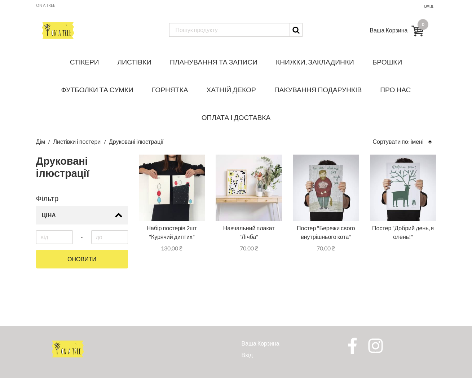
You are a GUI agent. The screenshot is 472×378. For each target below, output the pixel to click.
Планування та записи (213, 62)
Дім (41, 141)
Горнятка (170, 89)
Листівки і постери (77, 141)
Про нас (395, 89)
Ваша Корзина (260, 343)
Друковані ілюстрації (136, 141)
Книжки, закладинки (315, 62)
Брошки (387, 62)
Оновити (81, 259)
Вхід (428, 6)
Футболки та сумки (97, 89)
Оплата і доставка (236, 117)
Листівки (134, 62)
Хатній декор (231, 89)
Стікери (84, 62)
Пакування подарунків (318, 89)
